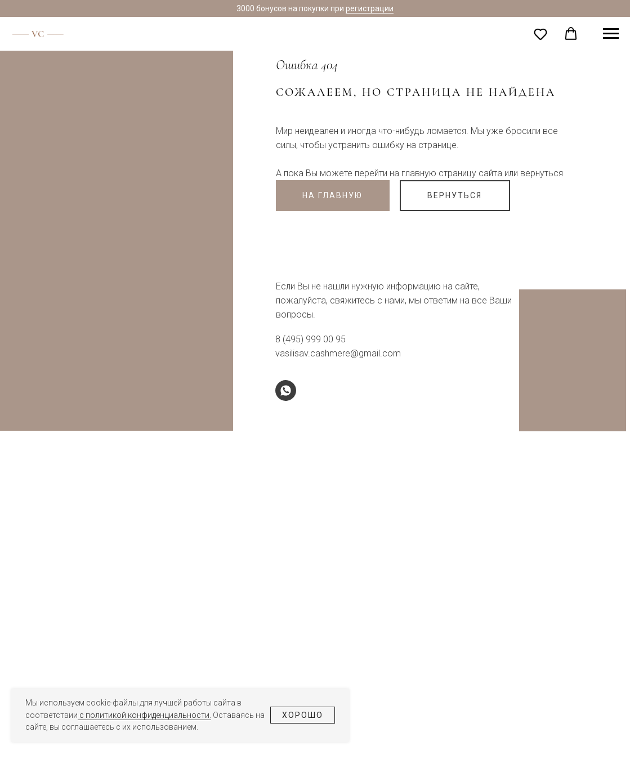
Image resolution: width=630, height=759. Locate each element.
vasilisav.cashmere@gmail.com (338, 353)
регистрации (370, 8)
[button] (540, 34)
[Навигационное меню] (611, 33)
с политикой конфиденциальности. (144, 715)
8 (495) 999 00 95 (310, 339)
